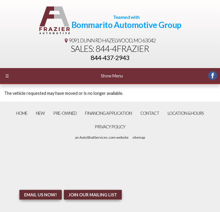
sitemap (138, 137)
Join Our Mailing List (93, 194)
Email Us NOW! (40, 194)
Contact (149, 113)
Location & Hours (186, 113)
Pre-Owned (65, 113)
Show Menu (64, 75)
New (40, 113)
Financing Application (108, 113)
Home (21, 113)
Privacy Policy (110, 126)
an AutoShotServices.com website (102, 137)
